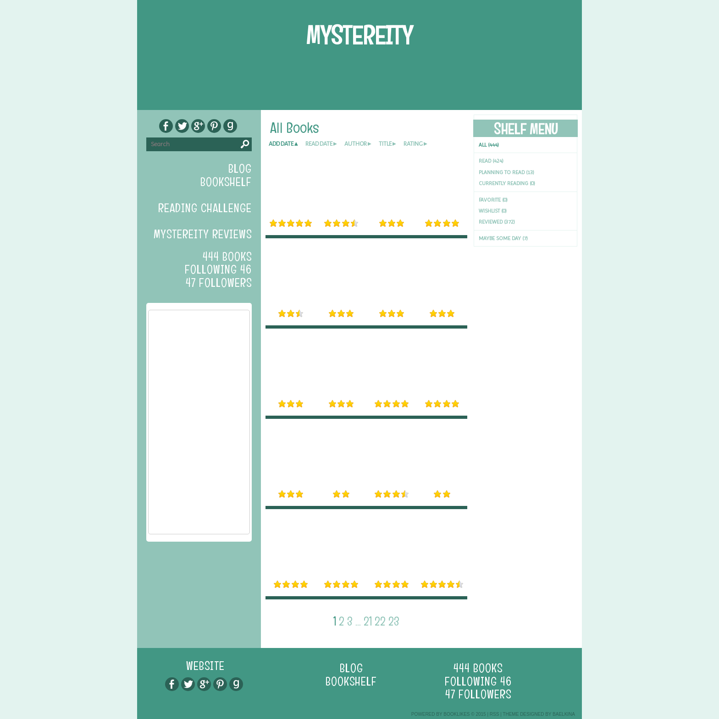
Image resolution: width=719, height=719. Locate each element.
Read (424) (491, 161)
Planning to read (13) (506, 172)
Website (205, 666)
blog (240, 168)
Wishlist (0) (493, 211)
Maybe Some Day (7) (503, 238)
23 (393, 621)
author (355, 144)
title (385, 144)
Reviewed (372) (497, 222)
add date (281, 144)
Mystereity (359, 35)
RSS (494, 714)
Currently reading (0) (507, 183)
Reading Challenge (205, 208)
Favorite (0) (493, 200)
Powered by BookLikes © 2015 (448, 714)
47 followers (219, 283)
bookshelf (226, 182)
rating (413, 144)
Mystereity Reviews (203, 234)
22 (380, 621)
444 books (227, 256)
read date (318, 144)
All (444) (489, 145)
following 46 (218, 269)
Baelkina (564, 714)
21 (368, 621)
